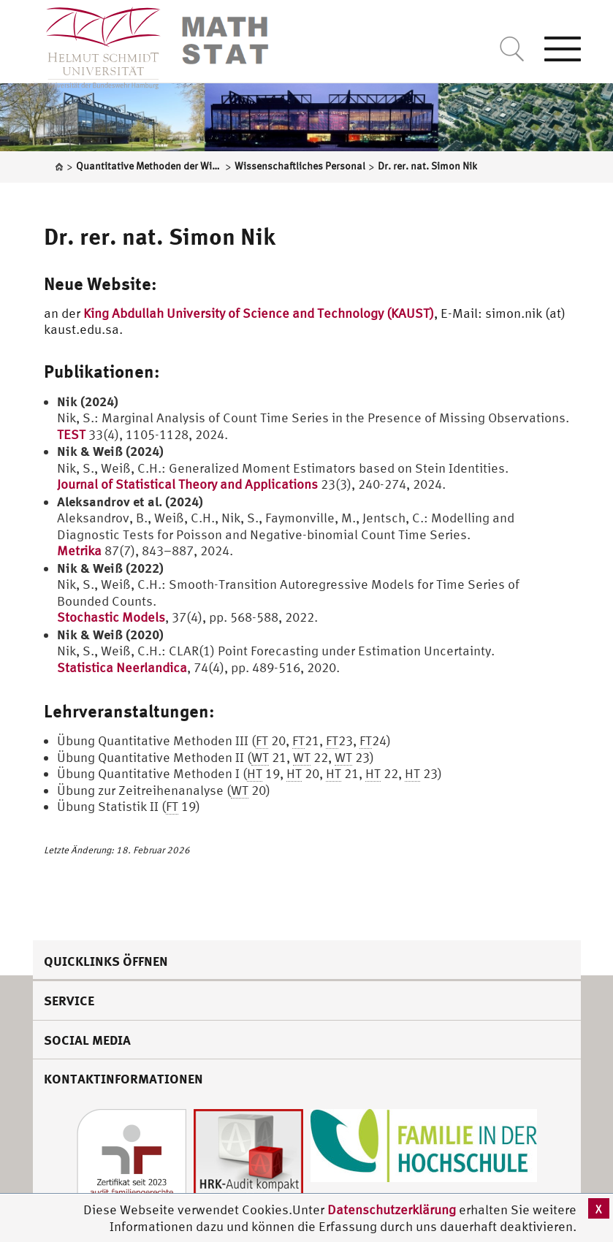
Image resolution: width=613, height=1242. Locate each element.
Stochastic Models (111, 617)
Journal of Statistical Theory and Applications (187, 484)
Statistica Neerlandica (122, 667)
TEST (71, 434)
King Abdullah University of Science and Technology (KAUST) (258, 313)
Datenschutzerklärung (391, 1209)
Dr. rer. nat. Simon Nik (159, 236)
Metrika (79, 550)
